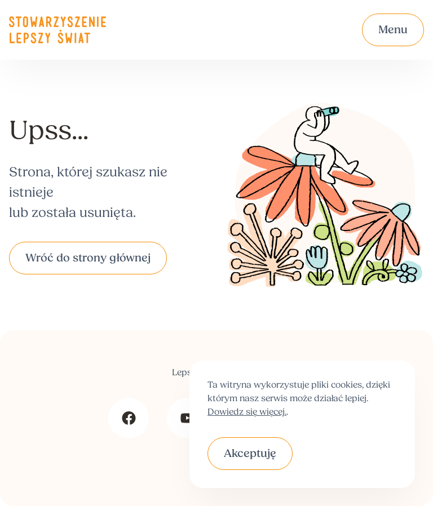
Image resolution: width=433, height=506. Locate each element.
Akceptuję (250, 454)
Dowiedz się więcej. (246, 412)
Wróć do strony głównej (88, 258)
